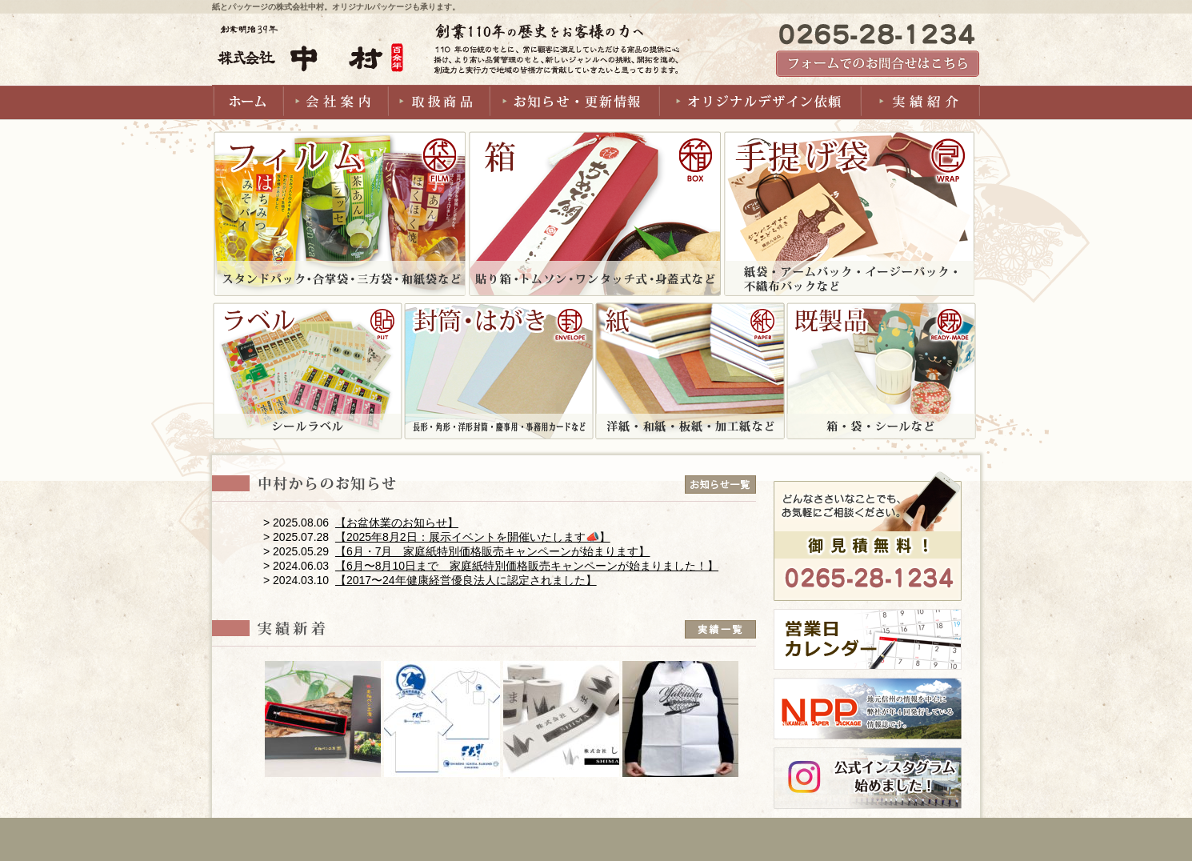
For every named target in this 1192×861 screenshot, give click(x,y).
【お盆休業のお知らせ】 (396, 522)
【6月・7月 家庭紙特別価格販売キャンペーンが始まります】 (492, 551)
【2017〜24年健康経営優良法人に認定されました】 (466, 580)
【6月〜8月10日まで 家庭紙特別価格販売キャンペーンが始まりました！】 (526, 565)
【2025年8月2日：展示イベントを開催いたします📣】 (472, 537)
